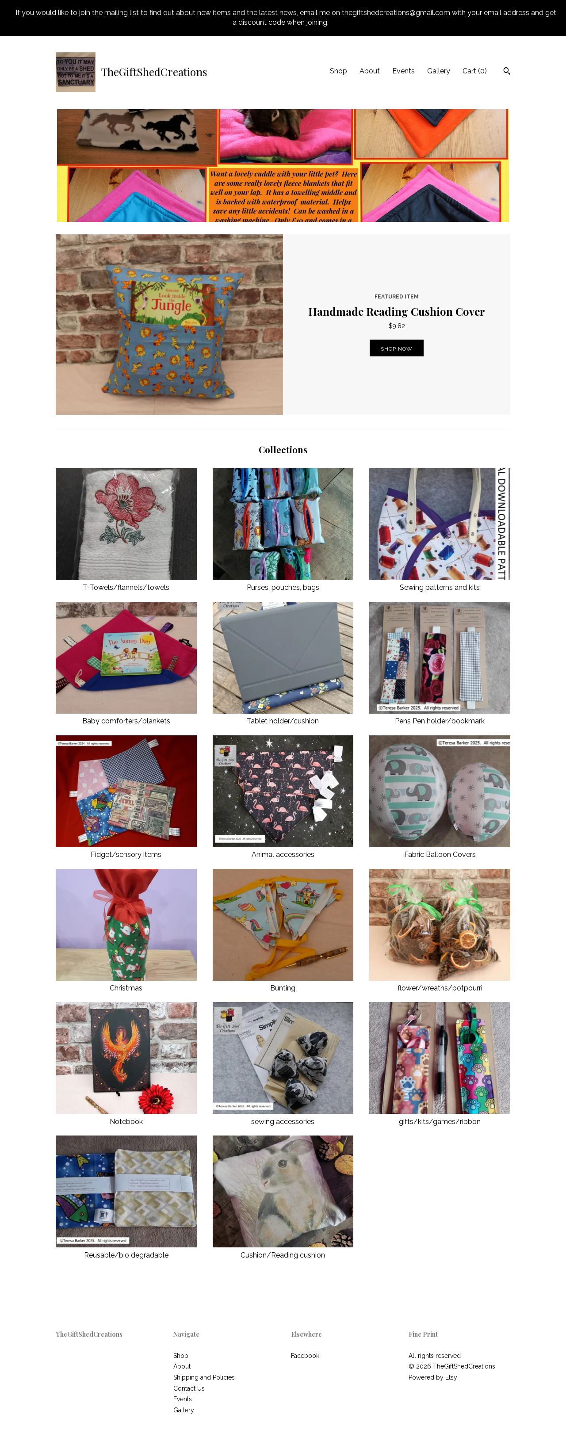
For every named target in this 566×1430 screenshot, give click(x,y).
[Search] (507, 72)
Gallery (438, 71)
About (369, 71)
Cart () (475, 71)
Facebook (305, 1355)
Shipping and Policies (204, 1377)
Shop (338, 71)
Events (403, 71)
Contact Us (189, 1388)
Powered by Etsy (433, 1377)
